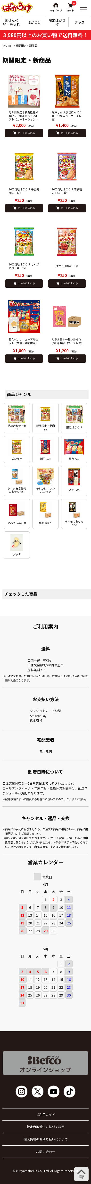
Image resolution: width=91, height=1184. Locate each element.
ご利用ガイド (45, 1114)
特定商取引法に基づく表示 (46, 1127)
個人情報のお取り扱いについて (46, 1139)
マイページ (56, 10)
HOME (7, 45)
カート (70, 7)
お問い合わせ (45, 1152)
